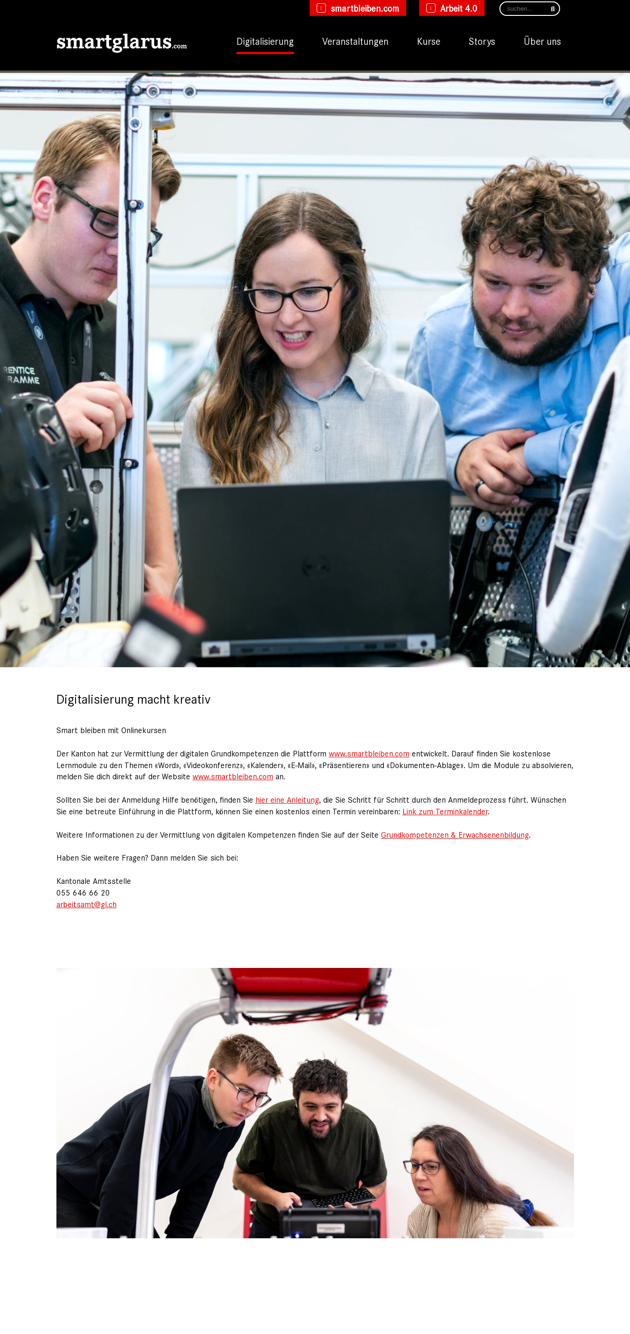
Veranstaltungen (355, 40)
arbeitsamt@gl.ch (86, 904)
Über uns (542, 40)
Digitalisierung (265, 40)
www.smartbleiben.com (369, 753)
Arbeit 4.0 (459, 8)
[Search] (529, 8)
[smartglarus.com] (121, 41)
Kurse (428, 40)
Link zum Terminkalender (445, 811)
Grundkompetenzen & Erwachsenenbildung (455, 834)
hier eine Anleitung (287, 799)
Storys (482, 40)
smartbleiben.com (365, 8)
